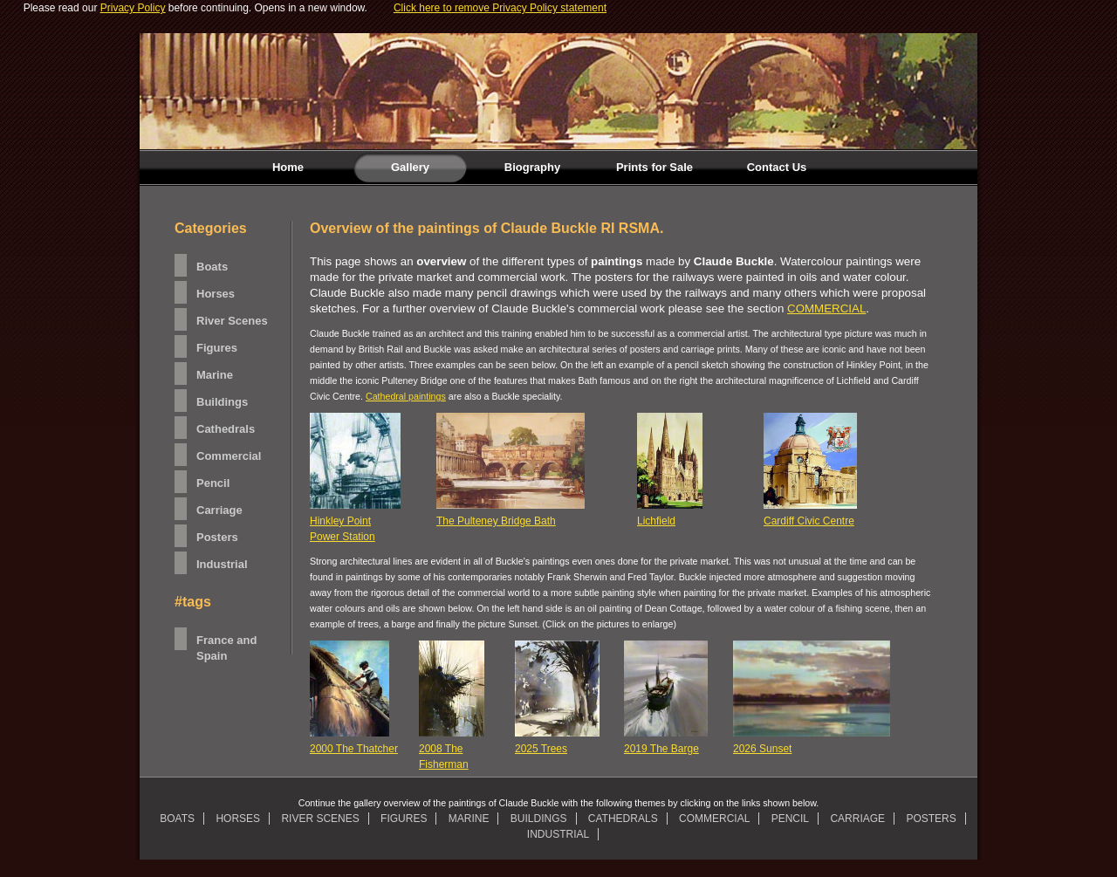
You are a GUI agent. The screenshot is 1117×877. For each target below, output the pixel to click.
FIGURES (403, 818)
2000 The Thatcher (354, 749)
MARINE (469, 818)
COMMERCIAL (826, 308)
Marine (214, 374)
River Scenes (232, 320)
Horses (215, 293)
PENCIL (790, 818)
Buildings (222, 401)
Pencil (213, 483)
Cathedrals (225, 428)
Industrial (222, 564)
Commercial (228, 455)
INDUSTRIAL (558, 834)
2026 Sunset (762, 749)
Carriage (219, 510)
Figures (216, 347)
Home (288, 167)
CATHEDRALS (623, 818)
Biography (532, 167)
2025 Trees (541, 749)
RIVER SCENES (320, 818)
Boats (212, 266)
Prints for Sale (654, 167)
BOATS (177, 818)
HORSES (238, 818)
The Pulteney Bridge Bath (496, 521)
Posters (217, 537)
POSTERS (931, 818)
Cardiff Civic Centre (809, 521)
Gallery (391, 167)
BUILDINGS (539, 818)
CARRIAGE (857, 818)
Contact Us (777, 167)
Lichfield (656, 521)
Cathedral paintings (406, 396)
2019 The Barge (661, 749)
